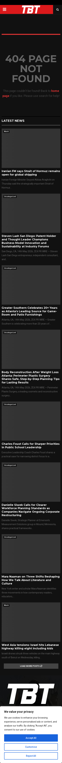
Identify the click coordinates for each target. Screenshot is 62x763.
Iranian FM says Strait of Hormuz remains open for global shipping (31, 173)
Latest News (13, 121)
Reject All (31, 756)
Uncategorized (10, 196)
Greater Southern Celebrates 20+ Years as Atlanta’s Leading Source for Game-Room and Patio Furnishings (29, 311)
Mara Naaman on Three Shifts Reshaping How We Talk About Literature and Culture (31, 580)
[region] (31, 734)
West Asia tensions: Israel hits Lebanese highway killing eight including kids (30, 646)
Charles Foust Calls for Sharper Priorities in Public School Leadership (31, 445)
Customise (31, 747)
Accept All (31, 738)
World (6, 131)
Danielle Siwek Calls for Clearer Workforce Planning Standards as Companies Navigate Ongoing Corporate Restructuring (31, 510)
